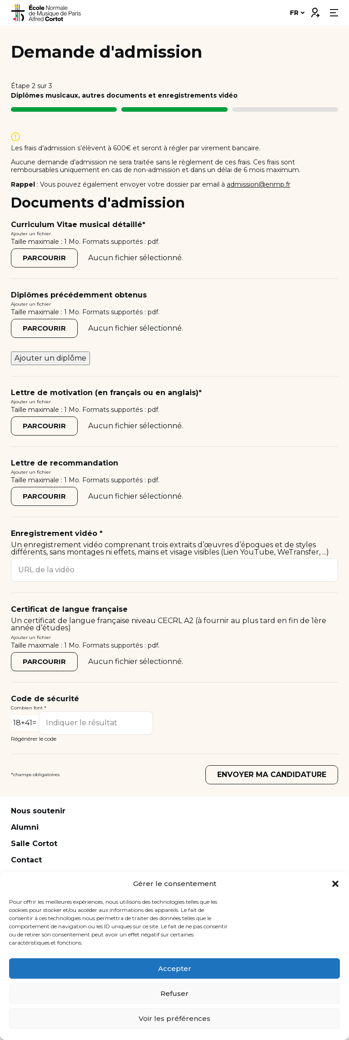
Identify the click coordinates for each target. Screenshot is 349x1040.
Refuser (174, 993)
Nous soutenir (38, 811)
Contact (26, 860)
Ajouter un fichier (31, 234)
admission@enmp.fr (258, 184)
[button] (335, 883)
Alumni (25, 827)
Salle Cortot (34, 843)
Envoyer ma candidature (271, 774)
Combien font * (28, 708)
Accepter (174, 968)
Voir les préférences (174, 1018)
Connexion (315, 10)
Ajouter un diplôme (50, 358)
